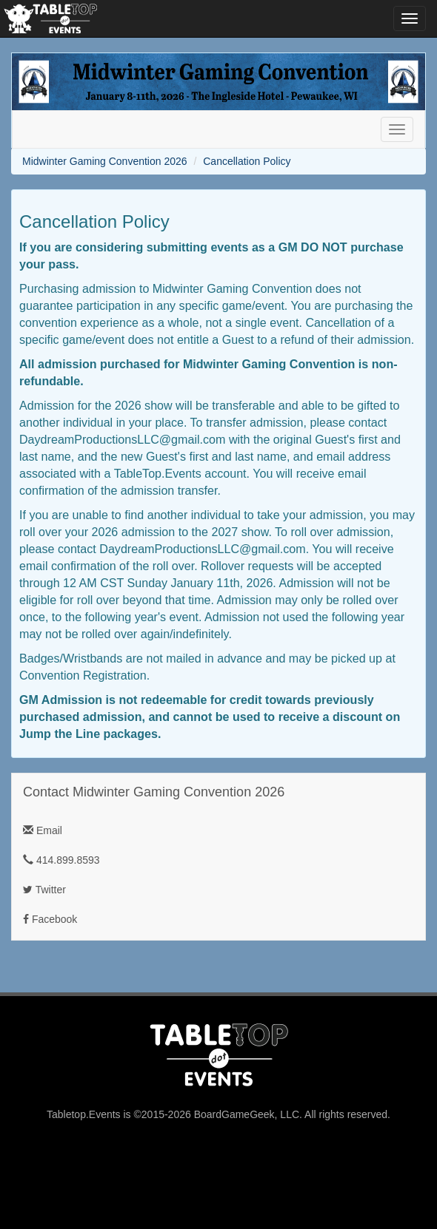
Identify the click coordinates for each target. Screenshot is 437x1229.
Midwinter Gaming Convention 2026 (104, 161)
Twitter (44, 889)
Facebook (50, 919)
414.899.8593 (61, 860)
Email (42, 830)
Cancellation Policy (246, 161)
